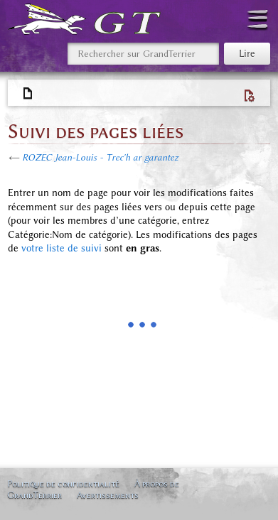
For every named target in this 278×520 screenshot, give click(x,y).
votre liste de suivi (61, 248)
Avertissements (108, 494)
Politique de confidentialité (63, 483)
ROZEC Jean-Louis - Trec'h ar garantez (100, 157)
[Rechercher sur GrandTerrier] (143, 54)
